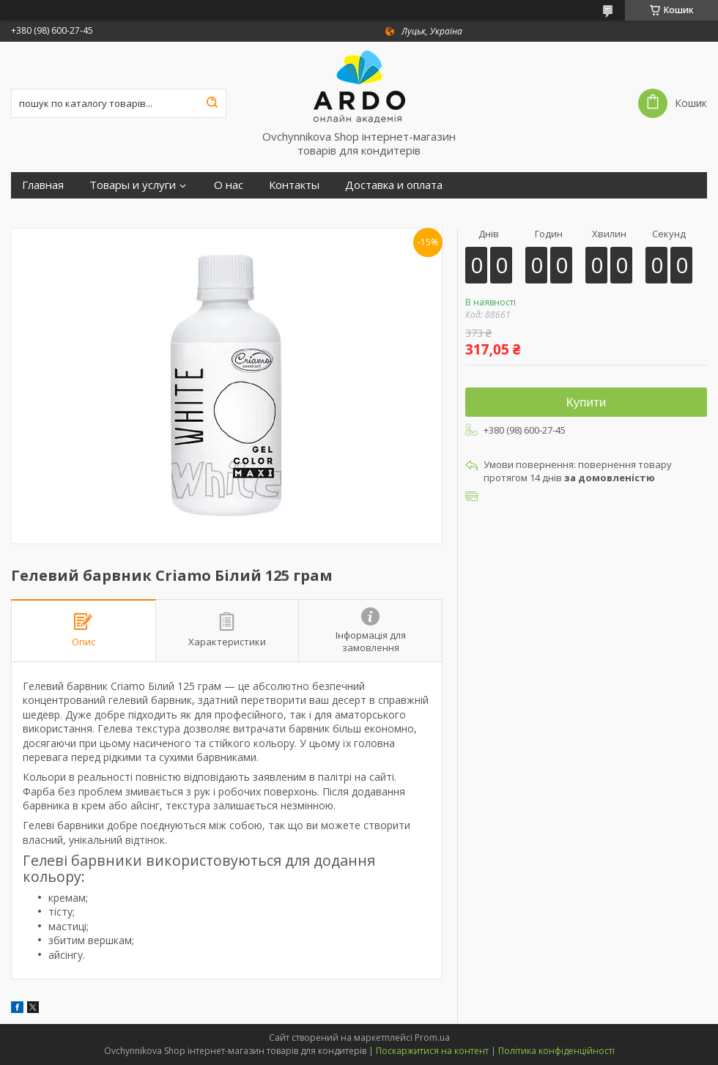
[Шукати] (211, 103)
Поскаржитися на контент (432, 1050)
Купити (586, 402)
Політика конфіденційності (556, 1050)
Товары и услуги (132, 184)
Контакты (294, 184)
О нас (228, 184)
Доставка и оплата (394, 184)
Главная (43, 184)
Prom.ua (432, 1037)
